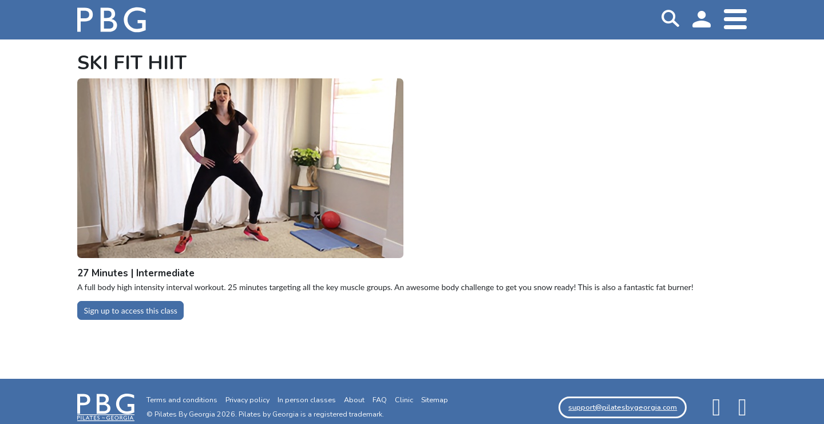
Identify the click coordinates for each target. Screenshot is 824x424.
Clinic (404, 400)
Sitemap (434, 400)
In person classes (307, 400)
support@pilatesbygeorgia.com (622, 407)
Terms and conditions (181, 400)
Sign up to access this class (130, 310)
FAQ (380, 400)
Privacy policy (247, 400)
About (354, 400)
